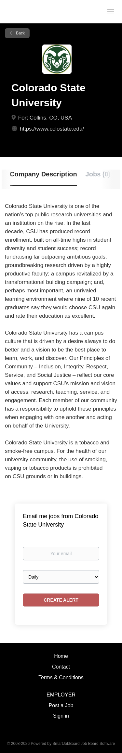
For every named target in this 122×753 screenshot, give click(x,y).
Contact (61, 667)
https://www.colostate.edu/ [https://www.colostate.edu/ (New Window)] (52, 129)
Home (61, 656)
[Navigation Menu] (110, 11)
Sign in (61, 716)
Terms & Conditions (61, 677)
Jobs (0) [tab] (98, 174)
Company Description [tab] (43, 174)
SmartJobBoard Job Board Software (83, 743)
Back (20, 33)
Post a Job (61, 705)
